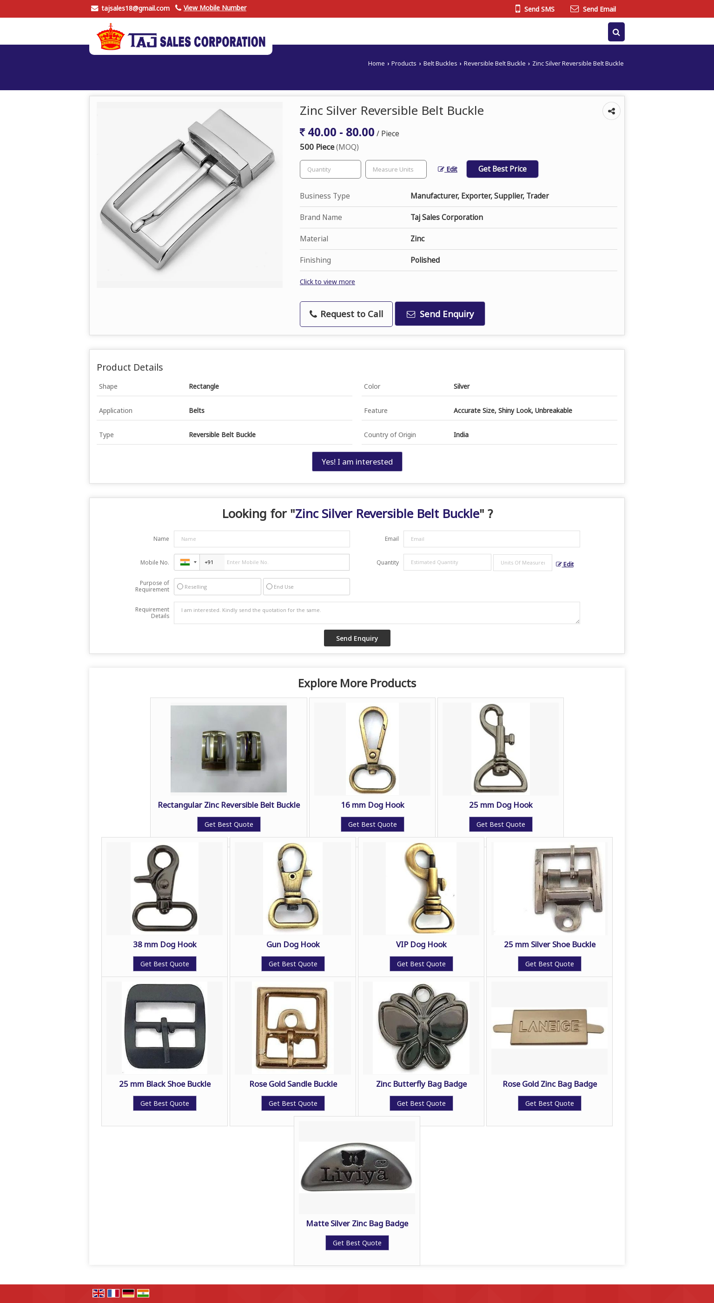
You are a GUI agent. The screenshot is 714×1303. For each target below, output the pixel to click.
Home (376, 63)
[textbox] (396, 169)
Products (403, 63)
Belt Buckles (440, 63)
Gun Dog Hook (293, 944)
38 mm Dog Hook (165, 944)
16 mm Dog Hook (372, 804)
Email (392, 539)
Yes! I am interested (357, 461)
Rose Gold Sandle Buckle (293, 1083)
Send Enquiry (440, 313)
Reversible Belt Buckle (495, 63)
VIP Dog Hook (421, 944)
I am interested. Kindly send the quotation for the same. (377, 613)
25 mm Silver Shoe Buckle (549, 944)
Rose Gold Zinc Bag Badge (549, 1083)
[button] (215, 7)
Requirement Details (152, 612)
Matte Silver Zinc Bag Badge (357, 1223)
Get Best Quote (229, 824)
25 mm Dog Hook (501, 804)
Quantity (388, 562)
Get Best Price (502, 169)
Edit (447, 169)
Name (161, 539)
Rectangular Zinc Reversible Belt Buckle (229, 804)
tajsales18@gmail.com (135, 8)
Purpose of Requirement (152, 586)
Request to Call (346, 313)
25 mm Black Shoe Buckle (165, 1083)
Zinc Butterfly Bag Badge (421, 1083)
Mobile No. (154, 562)
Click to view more (327, 281)
